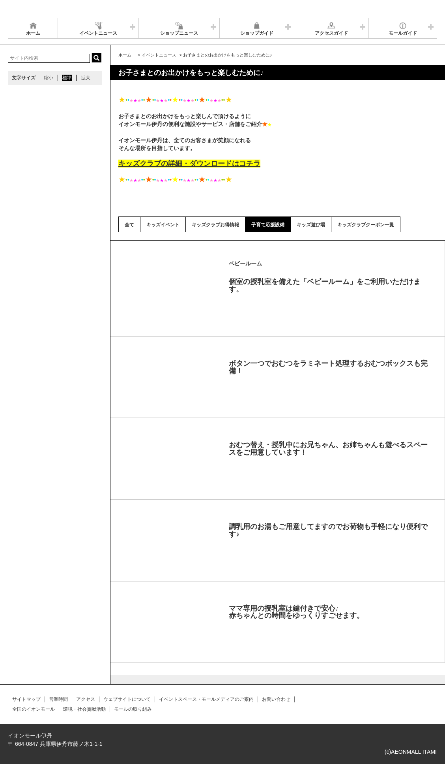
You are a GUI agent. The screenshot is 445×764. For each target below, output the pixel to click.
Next (210, 264)
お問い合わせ (276, 699)
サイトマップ (26, 699)
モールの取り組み (133, 709)
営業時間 (58, 699)
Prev (132, 264)
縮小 (48, 78)
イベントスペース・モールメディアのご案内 (206, 699)
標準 (67, 78)
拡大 (85, 78)
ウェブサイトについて (127, 699)
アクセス (85, 699)
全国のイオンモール (33, 709)
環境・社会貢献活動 (84, 709)
